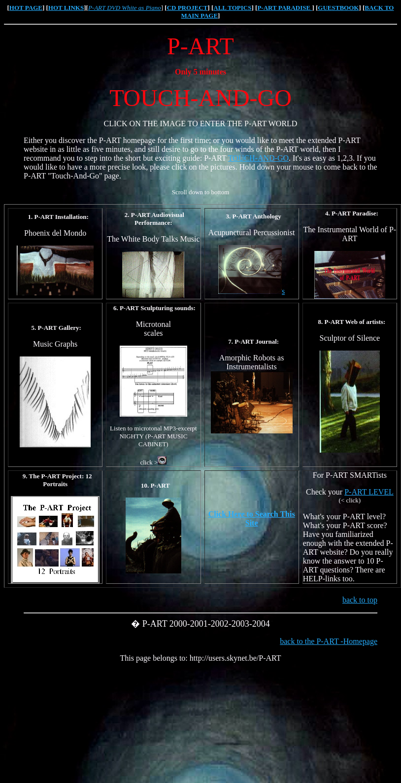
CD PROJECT (187, 7)
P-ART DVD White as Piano (124, 7)
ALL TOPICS (232, 7)
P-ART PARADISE (284, 7)
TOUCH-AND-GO (258, 158)
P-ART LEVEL (369, 492)
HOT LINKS (66, 7)
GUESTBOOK (338, 7)
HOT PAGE (25, 7)
